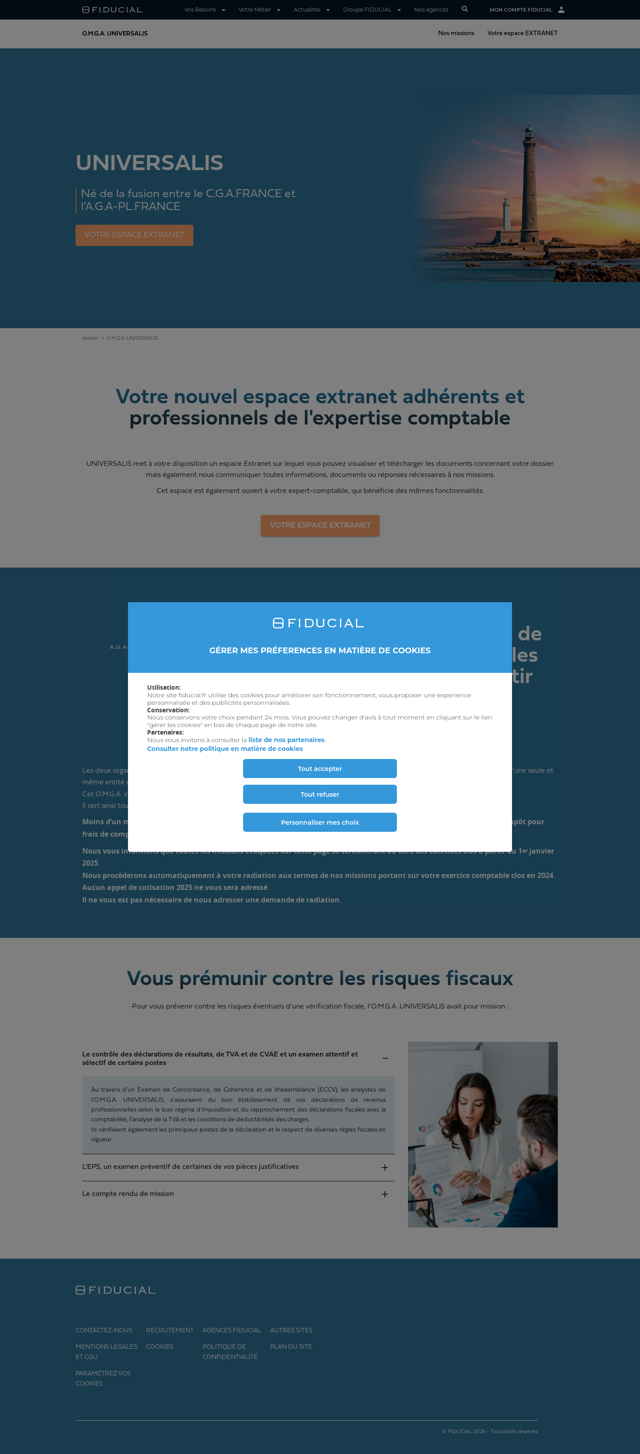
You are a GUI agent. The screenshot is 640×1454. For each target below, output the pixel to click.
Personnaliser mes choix (320, 822)
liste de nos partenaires (286, 740)
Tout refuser (320, 795)
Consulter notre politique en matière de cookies (225, 749)
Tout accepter (320, 769)
